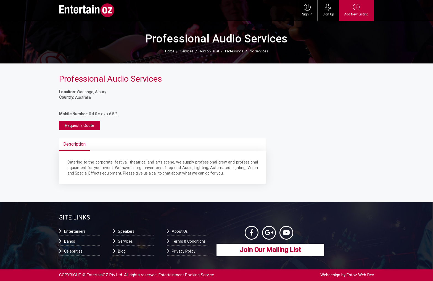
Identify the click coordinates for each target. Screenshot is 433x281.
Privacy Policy (184, 251)
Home (169, 51)
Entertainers (75, 231)
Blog (122, 251)
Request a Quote (79, 125)
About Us (180, 231)
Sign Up (328, 10)
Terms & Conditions (189, 241)
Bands (69, 241)
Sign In (307, 10)
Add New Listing (356, 10)
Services (187, 51)
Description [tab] (74, 144)
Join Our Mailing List (270, 250)
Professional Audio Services (246, 51)
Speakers (126, 231)
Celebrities (73, 251)
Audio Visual (209, 51)
